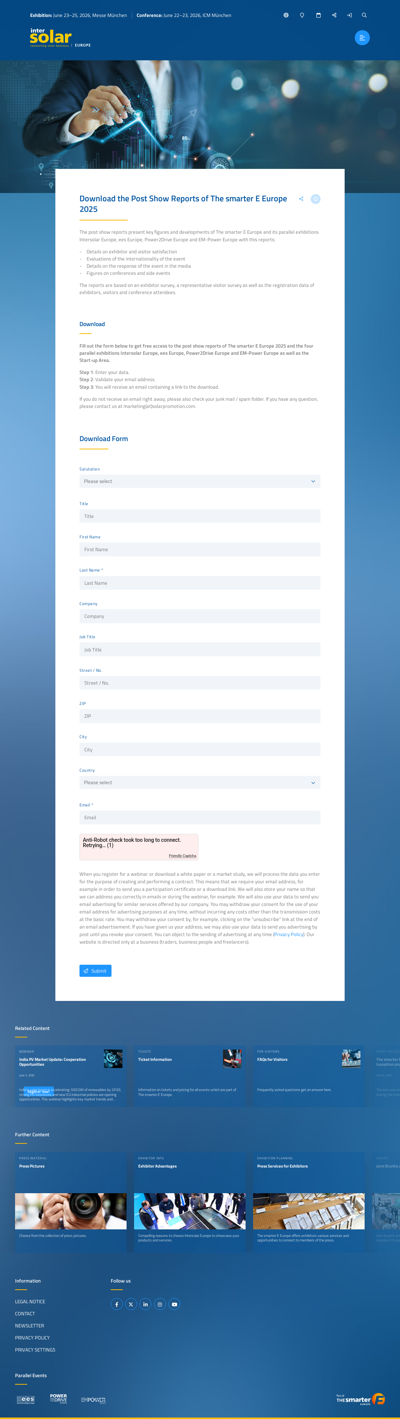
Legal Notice (30, 1301)
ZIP (82, 703)
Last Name (89, 570)
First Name (90, 537)
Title (84, 504)
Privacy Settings (35, 1349)
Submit (93, 971)
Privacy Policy (288, 934)
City (83, 737)
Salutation (89, 469)
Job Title (87, 637)
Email (84, 805)
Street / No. (90, 670)
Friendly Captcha (182, 856)
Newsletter (29, 1325)
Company (88, 604)
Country (87, 770)
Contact (25, 1313)
